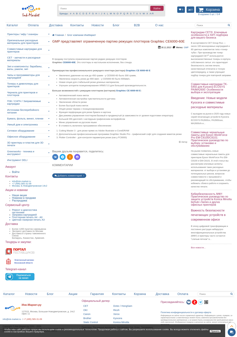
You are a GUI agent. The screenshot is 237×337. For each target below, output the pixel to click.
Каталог (12, 25)
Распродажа (19, 200)
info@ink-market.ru (12, 319)
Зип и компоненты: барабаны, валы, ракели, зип (24, 67)
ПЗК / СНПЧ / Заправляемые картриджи (24, 102)
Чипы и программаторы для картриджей (23, 76)
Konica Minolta (121, 322)
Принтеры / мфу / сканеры (22, 34)
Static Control (90, 322)
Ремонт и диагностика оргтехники (24, 211)
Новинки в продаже (24, 197)
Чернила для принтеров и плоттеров (22, 93)
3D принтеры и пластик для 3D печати (25, 144)
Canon (87, 314)
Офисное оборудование (21, 136)
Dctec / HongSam (122, 306)
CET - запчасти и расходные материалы (23, 59)
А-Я (151, 13)
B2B (137, 25)
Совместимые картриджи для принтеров (24, 50)
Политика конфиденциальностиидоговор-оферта (186, 312)
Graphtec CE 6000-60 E (138, 70)
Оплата (33, 25)
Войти (15, 172)
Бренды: (64, 13)
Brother (87, 318)
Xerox (116, 314)
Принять (215, 331)
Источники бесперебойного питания (23, 111)
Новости (98, 25)
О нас (159, 25)
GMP (186, 47)
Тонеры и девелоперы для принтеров (22, 85)
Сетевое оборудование (20, 130)
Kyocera (117, 318)
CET (85, 306)
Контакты (77, 25)
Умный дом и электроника (22, 124)
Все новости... (198, 247)
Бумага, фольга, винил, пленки (25, 118)
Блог (116, 25)
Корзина (140, 294)
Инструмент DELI (17, 160)
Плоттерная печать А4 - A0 (27, 217)
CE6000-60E (69, 62)
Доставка (56, 25)
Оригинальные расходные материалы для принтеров (22, 41)
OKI (85, 310)
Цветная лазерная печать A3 (28, 219)
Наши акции (19, 195)
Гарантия (97, 294)
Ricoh (116, 310)
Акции (73, 294)
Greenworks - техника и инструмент (20, 152)
